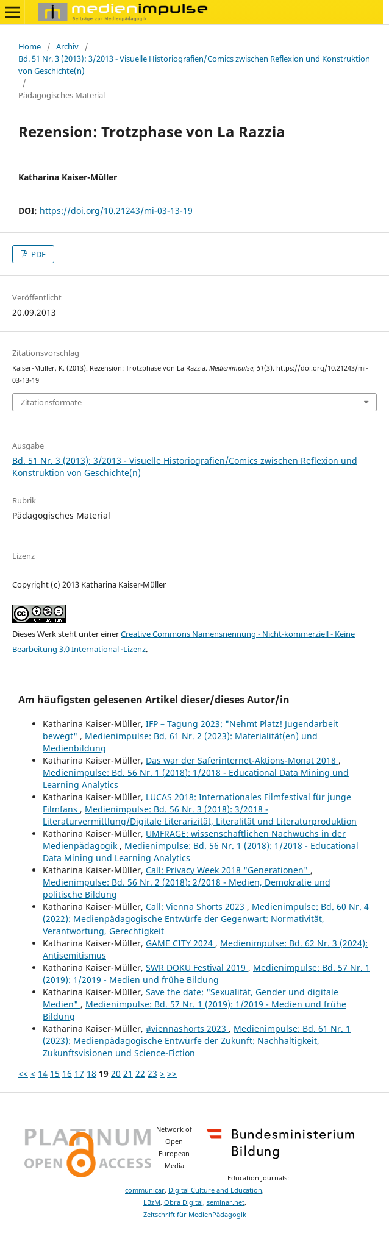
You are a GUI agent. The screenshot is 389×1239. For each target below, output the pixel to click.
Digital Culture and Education (215, 1190)
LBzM (151, 1202)
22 (140, 1073)
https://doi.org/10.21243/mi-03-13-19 (116, 210)
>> (172, 1073)
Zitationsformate (51, 402)
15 (55, 1073)
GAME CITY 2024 (180, 943)
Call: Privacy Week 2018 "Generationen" (228, 870)
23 (152, 1073)
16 (67, 1073)
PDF (37, 254)
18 (91, 1073)
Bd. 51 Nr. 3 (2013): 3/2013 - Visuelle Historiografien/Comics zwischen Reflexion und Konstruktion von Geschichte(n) (194, 64)
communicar (145, 1190)
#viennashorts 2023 (187, 1028)
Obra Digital (183, 1202)
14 (43, 1073)
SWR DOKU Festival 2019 (197, 967)
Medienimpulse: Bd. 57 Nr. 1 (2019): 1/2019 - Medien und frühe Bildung (206, 973)
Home (29, 46)
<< (23, 1073)
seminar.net (225, 1202)
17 (79, 1073)
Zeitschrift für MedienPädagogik (194, 1214)
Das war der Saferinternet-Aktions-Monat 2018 (242, 760)
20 (116, 1073)
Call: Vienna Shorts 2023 (196, 906)
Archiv (67, 46)
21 (128, 1073)
